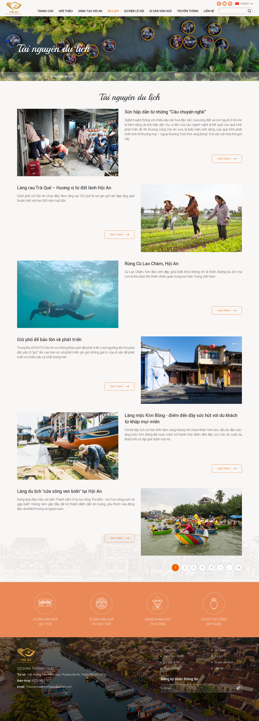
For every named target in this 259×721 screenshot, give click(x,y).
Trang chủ (45, 11)
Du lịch (113, 11)
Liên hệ (209, 11)
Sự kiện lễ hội (134, 11)
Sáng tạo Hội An (90, 11)
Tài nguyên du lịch (61, 76)
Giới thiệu (66, 11)
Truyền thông (187, 11)
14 (238, 567)
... (229, 567)
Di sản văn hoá (160, 11)
